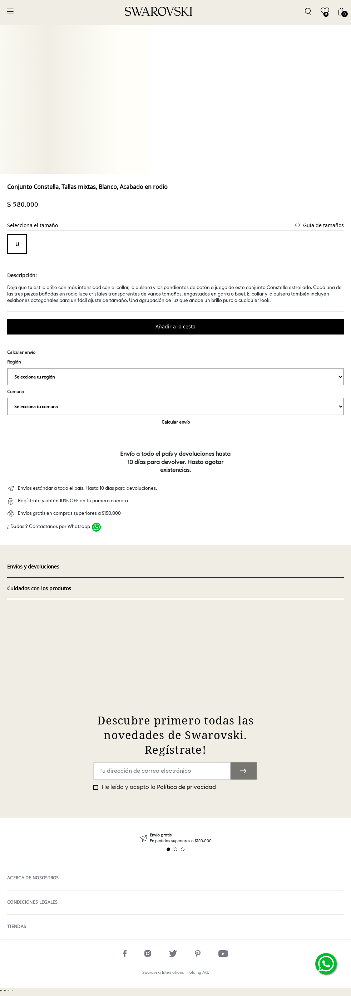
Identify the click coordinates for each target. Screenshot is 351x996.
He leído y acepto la (158, 787)
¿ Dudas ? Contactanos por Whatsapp (48, 526)
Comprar (175, 327)
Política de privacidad (186, 787)
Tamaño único (17, 244)
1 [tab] (168, 849)
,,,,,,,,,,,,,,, (175, 376)
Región (175, 372)
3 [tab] (182, 849)
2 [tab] (175, 849)
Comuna (175, 402)
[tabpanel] (175, 838)
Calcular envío (176, 422)
